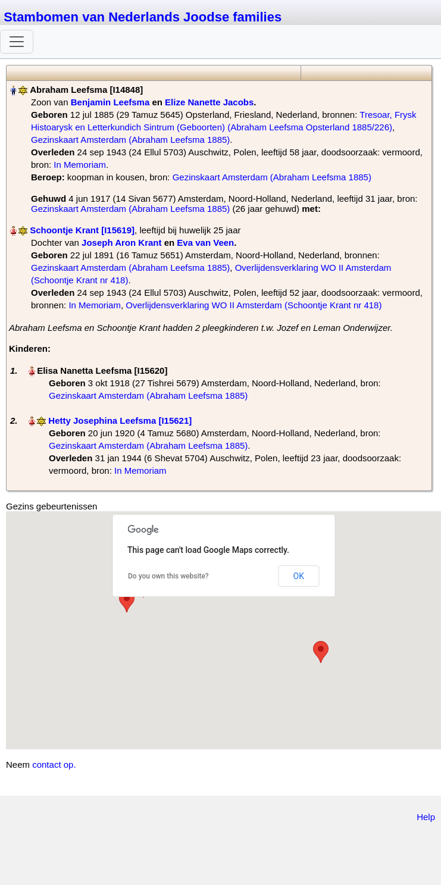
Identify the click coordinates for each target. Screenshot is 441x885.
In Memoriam (80, 165)
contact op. (54, 764)
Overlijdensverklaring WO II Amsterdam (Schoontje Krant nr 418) (253, 305)
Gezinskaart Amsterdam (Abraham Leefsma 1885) (130, 140)
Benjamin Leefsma (110, 102)
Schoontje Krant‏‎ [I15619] (82, 230)
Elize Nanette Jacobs (209, 102)
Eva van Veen (205, 242)
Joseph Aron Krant (121, 242)
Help (426, 817)
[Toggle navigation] (16, 42)
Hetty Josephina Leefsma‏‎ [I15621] (120, 420)
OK (298, 576)
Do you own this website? (168, 576)
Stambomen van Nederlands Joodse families (143, 17)
